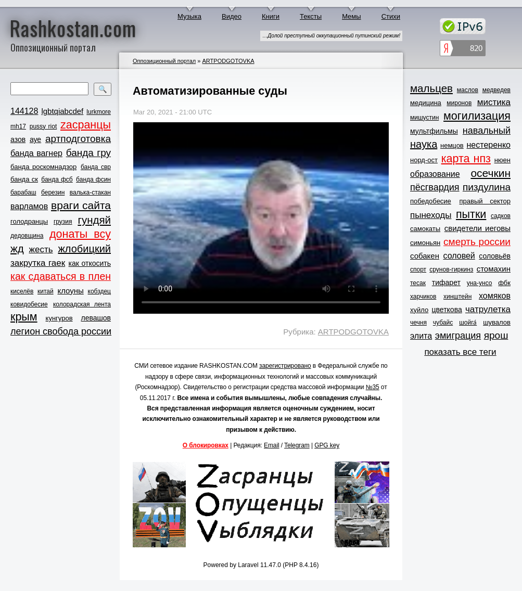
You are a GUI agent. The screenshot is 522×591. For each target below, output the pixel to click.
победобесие (430, 201)
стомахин (494, 268)
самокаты (425, 229)
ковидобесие (29, 304)
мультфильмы (434, 131)
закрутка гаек (37, 263)
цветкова (447, 309)
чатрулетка (488, 309)
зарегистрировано (285, 365)
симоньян (425, 243)
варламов (29, 206)
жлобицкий (84, 248)
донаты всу (80, 234)
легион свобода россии (60, 331)
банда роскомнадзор (43, 167)
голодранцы (29, 221)
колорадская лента (82, 304)
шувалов (497, 322)
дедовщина (26, 235)
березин (53, 192)
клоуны (70, 290)
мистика (494, 102)
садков (501, 216)
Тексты (311, 16)
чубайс (443, 322)
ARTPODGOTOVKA (228, 61)
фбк (504, 283)
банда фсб (56, 179)
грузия (63, 221)
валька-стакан (90, 192)
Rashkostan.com (73, 27)
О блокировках (205, 445)
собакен (424, 255)
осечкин (490, 173)
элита (421, 335)
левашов (96, 318)
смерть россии (477, 241)
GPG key (326, 445)
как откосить (90, 263)
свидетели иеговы (477, 228)
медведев (496, 90)
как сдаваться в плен (60, 276)
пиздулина (487, 187)
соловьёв (495, 256)
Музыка (189, 16)
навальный (487, 130)
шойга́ (468, 322)
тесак (418, 283)
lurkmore (98, 111)
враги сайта (81, 205)
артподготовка (78, 138)
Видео (231, 16)
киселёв (21, 291)
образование (435, 174)
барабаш (23, 192)
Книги (270, 16)
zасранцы (85, 125)
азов (18, 139)
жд (17, 248)
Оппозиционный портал (164, 61)
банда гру (88, 152)
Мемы (351, 16)
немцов (452, 145)
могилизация (477, 116)
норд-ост (424, 160)
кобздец (99, 291)
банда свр (96, 167)
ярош (496, 335)
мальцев (431, 88)
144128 (24, 111)
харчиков (423, 296)
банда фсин (93, 179)
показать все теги (460, 352)
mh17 (18, 126)
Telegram (297, 445)
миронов (459, 103)
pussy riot (43, 126)
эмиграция (458, 335)
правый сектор (485, 201)
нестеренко (489, 144)
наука (423, 144)
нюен (502, 160)
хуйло (419, 310)
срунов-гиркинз (451, 269)
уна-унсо (479, 283)
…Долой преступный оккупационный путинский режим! (331, 35)
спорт (418, 269)
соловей (459, 255)
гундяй (94, 220)
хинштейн (457, 296)
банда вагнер (36, 153)
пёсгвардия (435, 187)
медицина (425, 103)
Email (271, 445)
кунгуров (59, 318)
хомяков (495, 295)
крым (23, 317)
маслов (467, 90)
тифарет (446, 282)
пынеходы (430, 215)
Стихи (390, 16)
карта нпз (466, 158)
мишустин (424, 117)
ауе (35, 139)
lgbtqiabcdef (62, 111)
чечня (418, 322)
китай (45, 291)
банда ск (24, 179)
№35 (372, 387)
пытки (471, 214)
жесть (41, 249)
